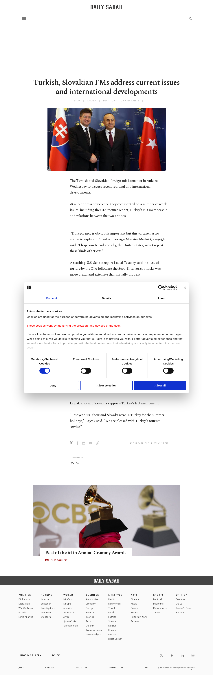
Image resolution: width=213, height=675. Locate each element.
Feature (112, 634)
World (68, 594)
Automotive (92, 599)
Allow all (160, 385)
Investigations (48, 608)
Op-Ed (179, 603)
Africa (66, 616)
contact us (116, 667)
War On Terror (26, 608)
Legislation (24, 603)
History (112, 630)
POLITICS (25, 594)
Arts (134, 594)
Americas (68, 608)
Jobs (21, 667)
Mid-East (67, 599)
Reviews (135, 621)
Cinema (135, 599)
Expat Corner (115, 638)
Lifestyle (115, 594)
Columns (180, 599)
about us (81, 667)
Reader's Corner (184, 608)
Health (111, 599)
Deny (52, 385)
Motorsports (159, 608)
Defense (90, 625)
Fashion (112, 616)
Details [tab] (106, 298)
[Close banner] (185, 287)
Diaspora (46, 616)
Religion (112, 625)
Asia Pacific (69, 612)
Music (134, 603)
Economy (91, 603)
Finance (90, 612)
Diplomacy (24, 599)
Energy (89, 608)
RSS (147, 667)
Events (134, 608)
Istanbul (45, 599)
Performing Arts (139, 616)
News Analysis (26, 616)
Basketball (158, 603)
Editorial (180, 612)
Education (46, 603)
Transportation (94, 630)
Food (111, 612)
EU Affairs (24, 612)
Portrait (135, 612)
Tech (88, 621)
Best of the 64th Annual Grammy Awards (85, 552)
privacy (50, 667)
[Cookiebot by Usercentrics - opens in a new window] (161, 287)
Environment (114, 603)
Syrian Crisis (69, 621)
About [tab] (161, 298)
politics (74, 462)
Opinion (182, 594)
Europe (67, 603)
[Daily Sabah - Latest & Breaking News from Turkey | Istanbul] (106, 7)
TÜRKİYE (46, 594)
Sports (158, 594)
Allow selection (106, 385)
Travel (111, 608)
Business (92, 594)
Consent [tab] (51, 298)
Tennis (156, 612)
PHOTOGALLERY (59, 560)
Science (112, 621)
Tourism (90, 616)
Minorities (46, 612)
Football (157, 599)
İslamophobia (70, 625)
